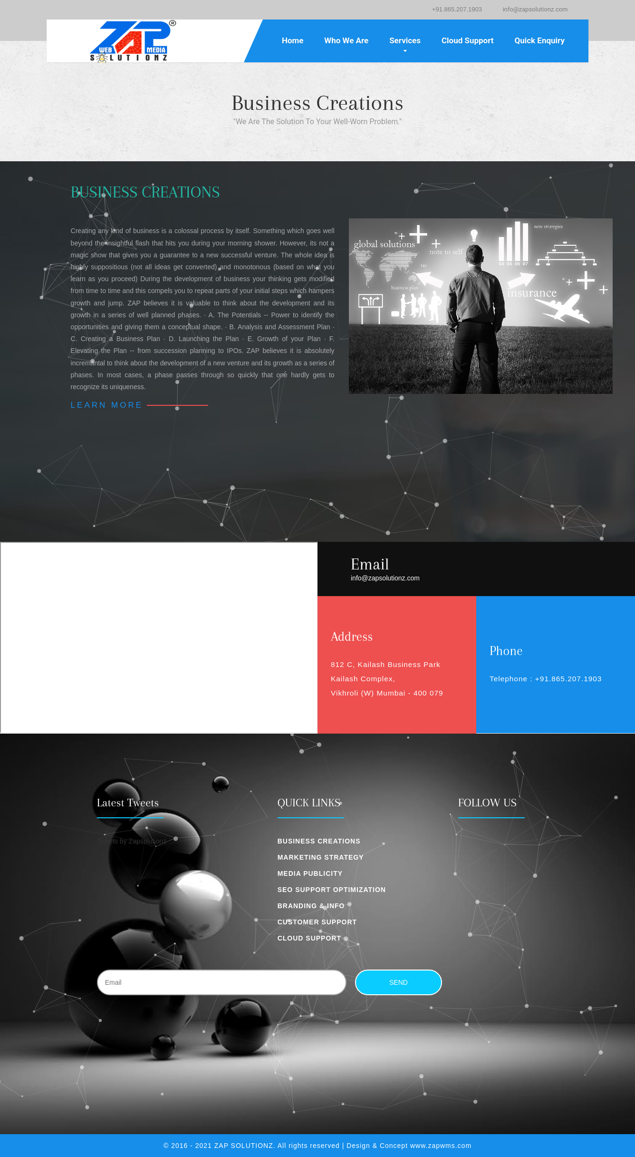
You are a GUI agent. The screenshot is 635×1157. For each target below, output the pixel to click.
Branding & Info (311, 906)
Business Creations (319, 841)
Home (293, 40)
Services (405, 40)
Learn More (107, 405)
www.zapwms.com (440, 1145)
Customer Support (317, 922)
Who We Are (346, 40)
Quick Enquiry (539, 40)
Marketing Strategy (321, 857)
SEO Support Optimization (332, 889)
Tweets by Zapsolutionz (131, 841)
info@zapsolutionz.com (535, 9)
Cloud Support (468, 40)
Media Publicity (310, 873)
